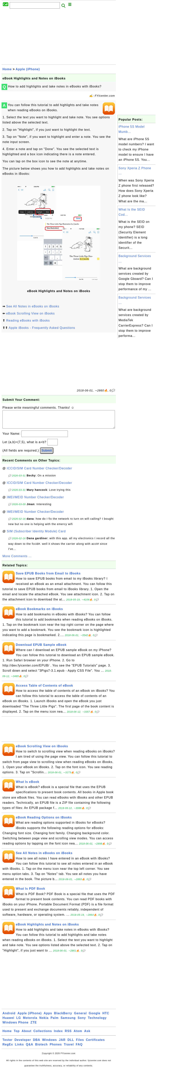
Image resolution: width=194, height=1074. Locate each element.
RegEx (7, 1048)
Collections (42, 1034)
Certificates (95, 1043)
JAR (62, 1043)
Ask (87, 1034)
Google (94, 1017)
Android (8, 1017)
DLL (70, 1043)
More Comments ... (17, 560)
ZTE (33, 1026)
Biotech (41, 1048)
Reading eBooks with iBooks (28, 320)
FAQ (79, 1048)
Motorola (30, 1021)
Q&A (29, 1048)
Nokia (44, 1021)
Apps (48, 1017)
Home (7, 69)
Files (80, 1043)
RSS (68, 1034)
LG (18, 1021)
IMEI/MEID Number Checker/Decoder (35, 501)
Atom (78, 1034)
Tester (7, 1043)
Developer (22, 1043)
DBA (36, 1043)
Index (58, 1034)
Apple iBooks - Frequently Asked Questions (42, 327)
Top (17, 1034)
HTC (105, 1017)
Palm (55, 1021)
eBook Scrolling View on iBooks (30, 313)
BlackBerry (63, 1017)
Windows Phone (15, 1026)
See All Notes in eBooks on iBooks (32, 306)
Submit (47, 454)
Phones (56, 1048)
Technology (97, 1021)
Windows (49, 1043)
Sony (82, 1021)
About (26, 1034)
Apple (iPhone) (28, 69)
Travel (69, 1048)
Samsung (68, 1021)
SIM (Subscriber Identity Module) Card (36, 535)
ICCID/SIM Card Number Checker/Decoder (39, 472)
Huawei (8, 1021)
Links (19, 1048)
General (80, 1017)
